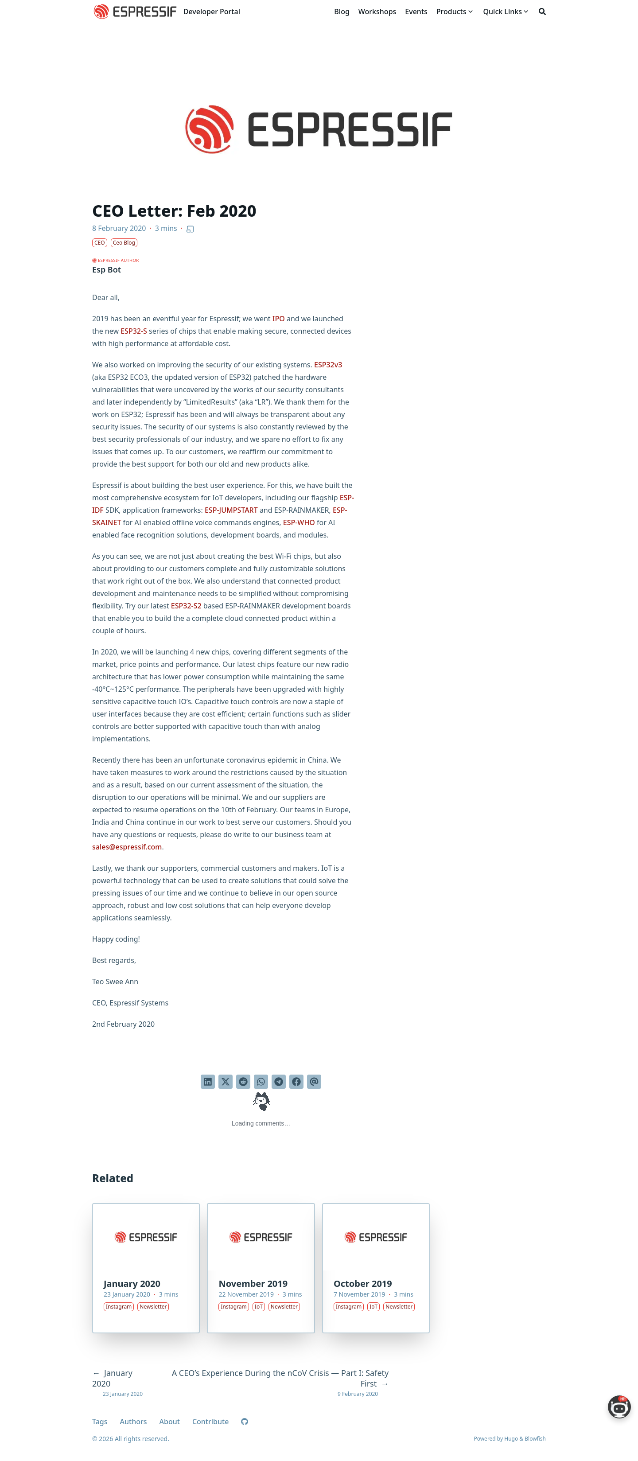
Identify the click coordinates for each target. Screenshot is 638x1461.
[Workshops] (377, 11)
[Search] (542, 11)
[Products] (451, 11)
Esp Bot (106, 269)
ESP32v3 (328, 365)
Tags (100, 1421)
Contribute (210, 1421)
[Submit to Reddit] (243, 1082)
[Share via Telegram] (279, 1082)
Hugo (511, 1438)
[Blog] (341, 11)
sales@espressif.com (127, 847)
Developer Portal (211, 11)
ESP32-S (134, 331)
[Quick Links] (502, 11)
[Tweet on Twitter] (225, 1082)
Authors (133, 1421)
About (170, 1421)
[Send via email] (314, 1082)
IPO (278, 318)
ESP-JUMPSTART (231, 510)
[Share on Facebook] (296, 1082)
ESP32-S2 (186, 606)
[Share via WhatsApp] (261, 1082)
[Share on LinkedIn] (208, 1082)
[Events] (416, 11)
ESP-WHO (299, 522)
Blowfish (535, 1438)
